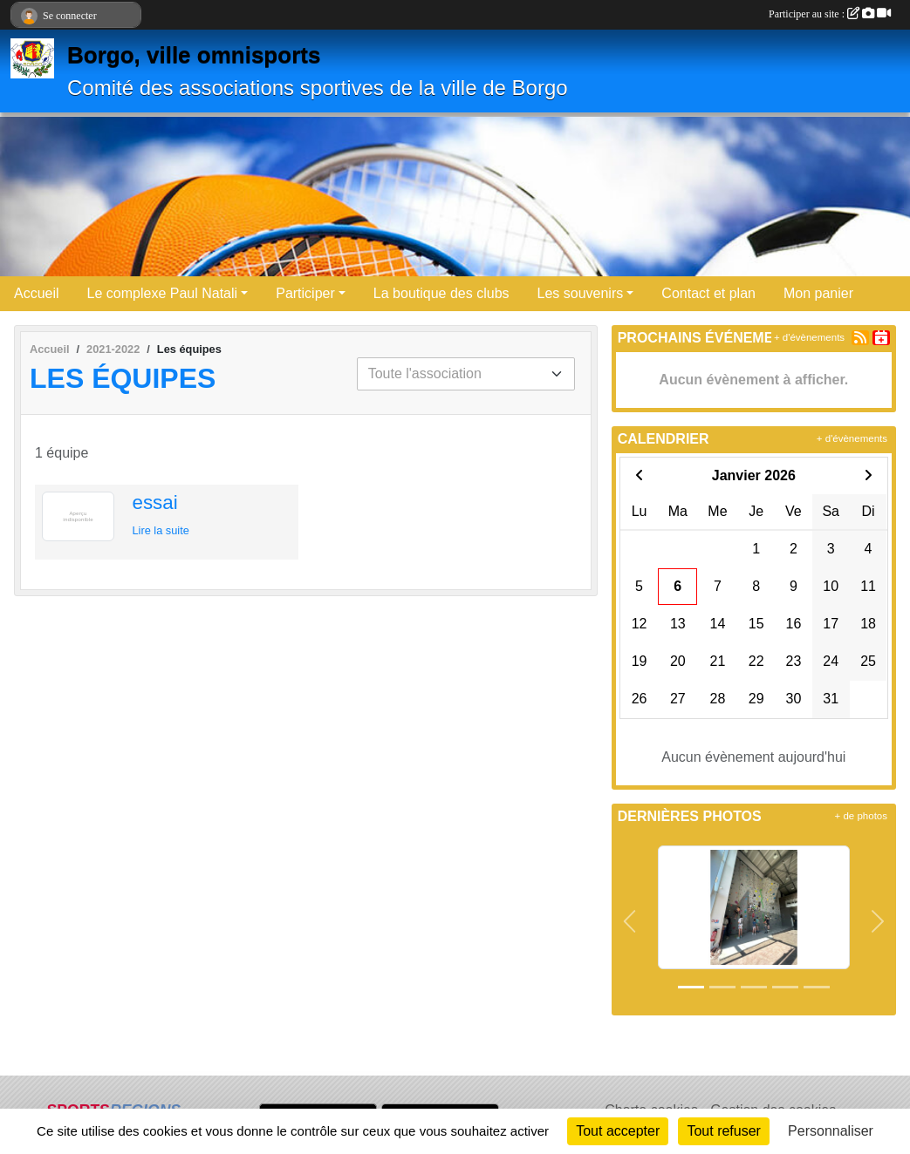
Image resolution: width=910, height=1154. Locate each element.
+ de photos (861, 816)
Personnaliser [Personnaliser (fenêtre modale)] (830, 1130)
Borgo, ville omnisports (193, 55)
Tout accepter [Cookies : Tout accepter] (618, 1130)
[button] (630, 922)
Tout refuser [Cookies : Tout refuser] (723, 1130)
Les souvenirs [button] (580, 293)
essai (154, 502)
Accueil (36, 293)
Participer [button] (305, 293)
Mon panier (818, 293)
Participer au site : (830, 14)
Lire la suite (160, 530)
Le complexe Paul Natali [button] (162, 293)
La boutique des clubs (441, 293)
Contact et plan (708, 293)
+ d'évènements (809, 337)
